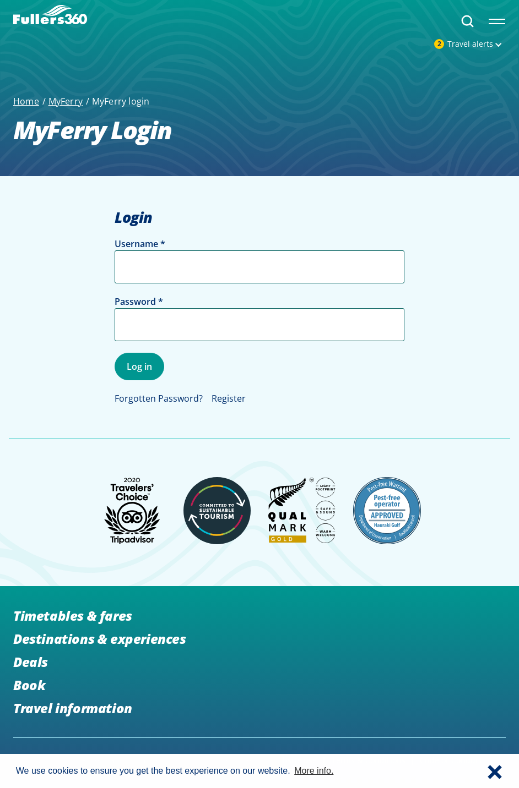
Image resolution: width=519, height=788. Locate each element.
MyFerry (65, 101)
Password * (139, 302)
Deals (30, 662)
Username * (140, 244)
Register (229, 398)
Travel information (72, 708)
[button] (494, 771)
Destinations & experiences (99, 639)
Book (29, 685)
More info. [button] (313, 770)
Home (26, 101)
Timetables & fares (72, 615)
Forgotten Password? (159, 398)
